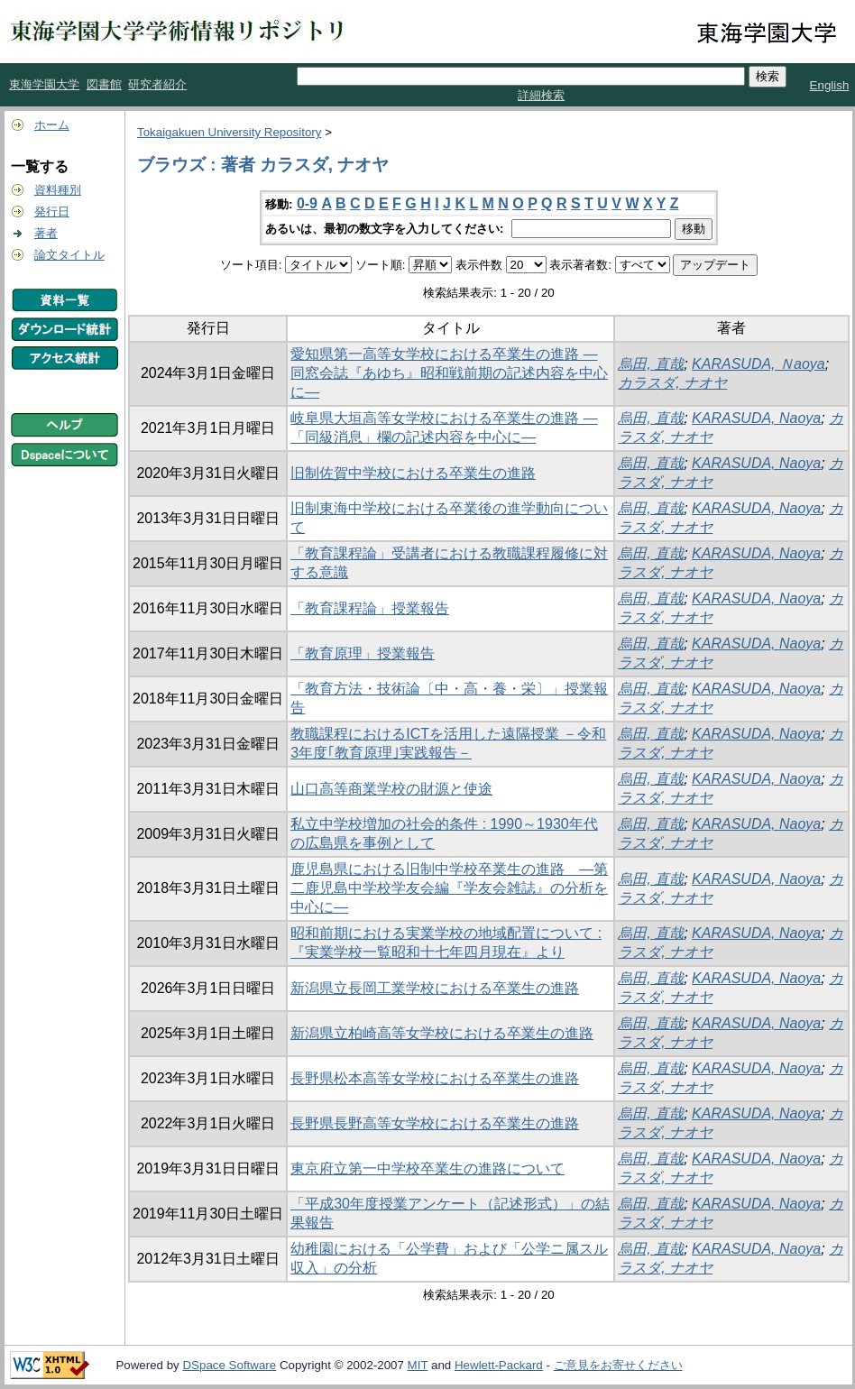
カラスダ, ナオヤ (672, 383)
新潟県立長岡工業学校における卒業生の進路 (434, 988)
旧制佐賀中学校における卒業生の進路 (413, 473)
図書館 (104, 84)
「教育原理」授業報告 (362, 653)
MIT (418, 1365)
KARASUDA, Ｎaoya (758, 364)
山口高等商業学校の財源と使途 (391, 788)
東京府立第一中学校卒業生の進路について (427, 1168)
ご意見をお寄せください (618, 1365)
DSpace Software (229, 1365)
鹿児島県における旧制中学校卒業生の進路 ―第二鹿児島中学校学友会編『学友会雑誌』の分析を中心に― (449, 888)
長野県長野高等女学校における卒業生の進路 (434, 1123)
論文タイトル (69, 255)
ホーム (51, 125)
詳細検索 (541, 95)
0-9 (307, 203)
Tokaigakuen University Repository (229, 132)
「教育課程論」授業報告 (369, 608)
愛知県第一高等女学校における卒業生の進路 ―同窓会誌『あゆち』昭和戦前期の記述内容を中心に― (449, 373)
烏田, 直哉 (651, 364)
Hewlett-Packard (499, 1365)
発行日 (51, 211)
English (830, 85)
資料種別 (57, 190)
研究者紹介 (157, 84)
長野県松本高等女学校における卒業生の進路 (434, 1078)
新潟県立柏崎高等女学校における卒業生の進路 (441, 1033)
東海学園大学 (44, 84)
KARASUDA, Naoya (756, 418)
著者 (46, 233)
